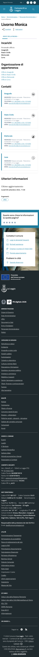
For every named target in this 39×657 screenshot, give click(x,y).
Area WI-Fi (5, 610)
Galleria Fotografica (8, 449)
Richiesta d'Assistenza (9, 555)
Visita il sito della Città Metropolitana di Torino (17, 600)
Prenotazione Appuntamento (11, 549)
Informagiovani (6, 613)
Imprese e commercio (8, 373)
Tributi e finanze (6, 408)
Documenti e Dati (7, 322)
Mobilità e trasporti (7, 377)
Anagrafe (8, 93)
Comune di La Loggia (21, 9)
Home (3, 17)
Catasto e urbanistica (8, 360)
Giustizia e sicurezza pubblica (11, 370)
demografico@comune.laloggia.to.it (19, 103)
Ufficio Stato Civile (8, 75)
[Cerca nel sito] (33, 9)
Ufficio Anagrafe (7, 72)
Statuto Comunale (7, 562)
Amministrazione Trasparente (11, 535)
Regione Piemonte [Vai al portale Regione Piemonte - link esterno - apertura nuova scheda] (8, 2)
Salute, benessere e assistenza (11, 380)
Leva (6, 157)
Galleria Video (6, 453)
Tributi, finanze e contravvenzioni (12, 383)
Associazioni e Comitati (9, 459)
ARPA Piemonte (6, 606)
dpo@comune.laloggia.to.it (15, 525)
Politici (3, 332)
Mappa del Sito (6, 585)
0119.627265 (9, 470)
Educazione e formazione (9, 367)
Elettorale (8, 136)
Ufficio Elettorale (7, 77)
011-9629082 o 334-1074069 (21, 101)
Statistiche (5, 582)
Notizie (3, 401)
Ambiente (4, 347)
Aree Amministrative (8, 315)
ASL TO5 (4, 603)
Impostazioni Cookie (8, 572)
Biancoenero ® (21, 649)
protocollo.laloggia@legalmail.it (16, 478)
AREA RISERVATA (18, 654)
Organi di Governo (7, 312)
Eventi (3, 439)
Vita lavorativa (6, 390)
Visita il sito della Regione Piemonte (13, 597)
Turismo (3, 387)
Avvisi (3, 428)
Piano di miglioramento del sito (11, 542)
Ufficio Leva (5, 80)
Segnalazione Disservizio (9, 552)
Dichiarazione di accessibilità (11, 539)
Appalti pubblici (6, 353)
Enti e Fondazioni (7, 325)
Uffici (3, 319)
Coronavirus (5, 405)
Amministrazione (12, 17)
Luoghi (3, 443)
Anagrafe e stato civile (9, 350)
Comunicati (5, 425)
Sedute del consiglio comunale (11, 421)
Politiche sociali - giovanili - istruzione (14, 418)
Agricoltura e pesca (7, 343)
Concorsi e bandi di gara (9, 411)
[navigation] (4, 9)
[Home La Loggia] (18, 9)
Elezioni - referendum (8, 415)
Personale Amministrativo (28, 17)
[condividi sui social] (6, 29)
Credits (3, 575)
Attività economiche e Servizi (11, 456)
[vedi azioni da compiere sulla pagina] (17, 29)
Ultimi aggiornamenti (8, 578)
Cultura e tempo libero (9, 363)
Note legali (5, 568)
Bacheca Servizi (6, 558)
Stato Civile (9, 114)
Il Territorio (4, 446)
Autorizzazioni (6, 357)
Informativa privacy (8, 565)
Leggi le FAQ (5, 545)
